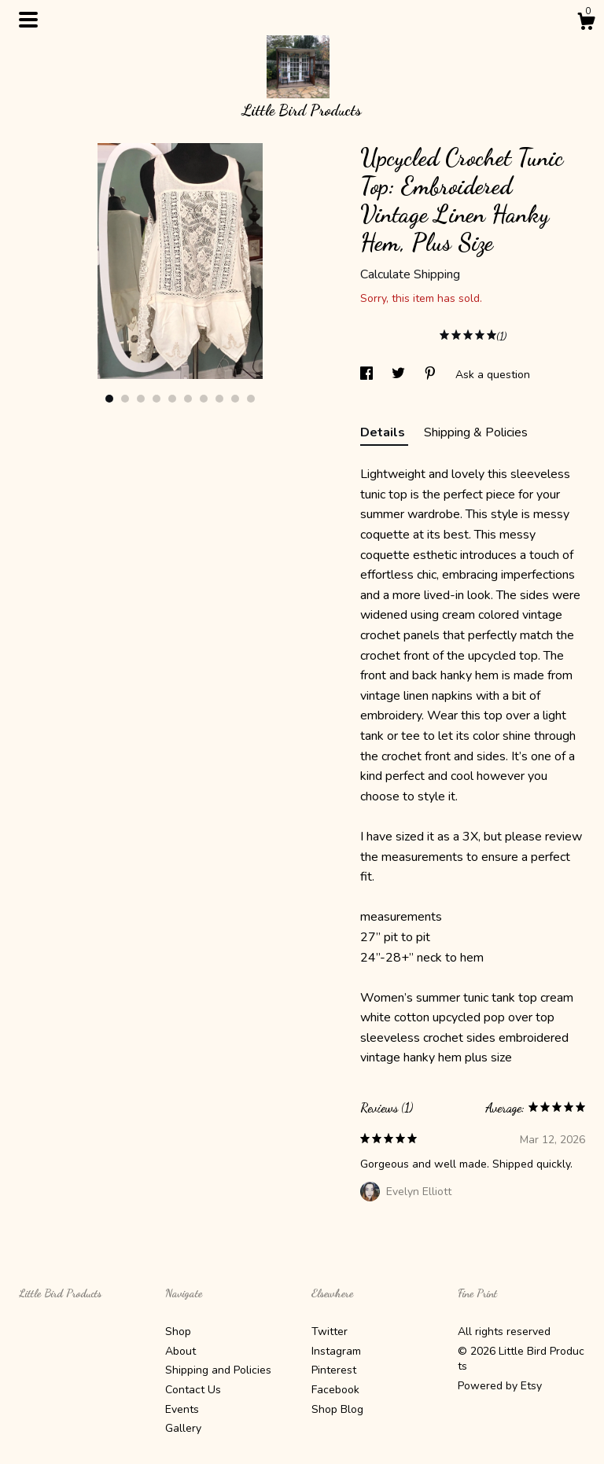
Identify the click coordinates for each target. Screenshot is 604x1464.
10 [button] (251, 399)
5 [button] (172, 399)
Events (182, 1409)
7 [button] (204, 399)
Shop (178, 1331)
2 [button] (125, 399)
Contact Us (193, 1389)
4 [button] (156, 399)
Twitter (329, 1331)
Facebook (335, 1389)
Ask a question (492, 374)
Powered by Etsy (500, 1385)
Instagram (336, 1351)
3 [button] (141, 399)
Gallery (183, 1428)
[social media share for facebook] (368, 374)
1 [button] (109, 399)
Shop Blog (337, 1409)
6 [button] (188, 399)
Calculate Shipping (410, 274)
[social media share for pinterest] (432, 374)
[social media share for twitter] (400, 374)
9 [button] (235, 399)
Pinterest (333, 1370)
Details (384, 432)
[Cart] (586, 24)
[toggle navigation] (28, 20)
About (180, 1351)
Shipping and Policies (218, 1370)
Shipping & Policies (476, 432)
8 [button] (219, 399)
